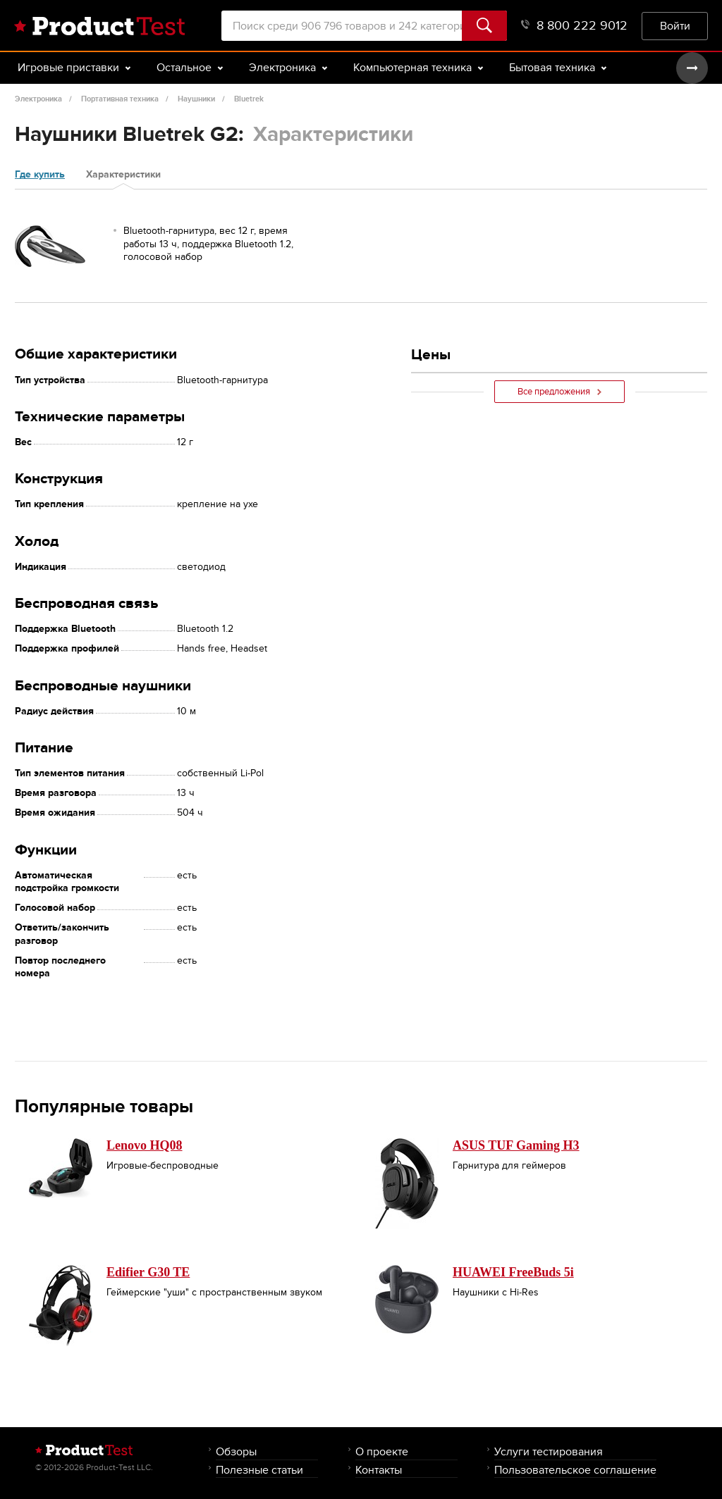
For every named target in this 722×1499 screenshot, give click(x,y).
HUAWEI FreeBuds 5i (513, 1272)
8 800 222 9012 (574, 25)
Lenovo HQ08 (144, 1145)
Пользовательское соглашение (575, 1469)
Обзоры (236, 1451)
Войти (675, 25)
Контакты (378, 1469)
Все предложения (559, 391)
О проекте (381, 1451)
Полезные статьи (259, 1469)
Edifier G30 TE (148, 1272)
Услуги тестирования (548, 1451)
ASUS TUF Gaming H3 (516, 1145)
